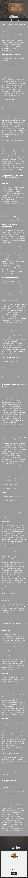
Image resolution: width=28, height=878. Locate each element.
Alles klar (14, 873)
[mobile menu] (26, 19)
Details (14, 870)
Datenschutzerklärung (13, 867)
